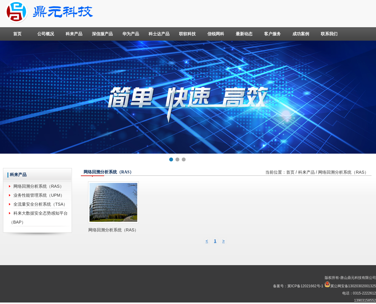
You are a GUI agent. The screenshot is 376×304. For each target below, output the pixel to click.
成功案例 (300, 33)
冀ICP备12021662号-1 (305, 286)
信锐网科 (215, 33)
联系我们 (329, 33)
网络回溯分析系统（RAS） (38, 186)
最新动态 (244, 33)
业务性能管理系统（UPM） (38, 195)
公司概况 (45, 33)
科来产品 (74, 33)
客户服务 (272, 33)
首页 (17, 33)
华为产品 (130, 33)
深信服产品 (102, 33)
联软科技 (187, 33)
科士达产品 (159, 33)
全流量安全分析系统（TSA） (40, 204)
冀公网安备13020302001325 (353, 286)
